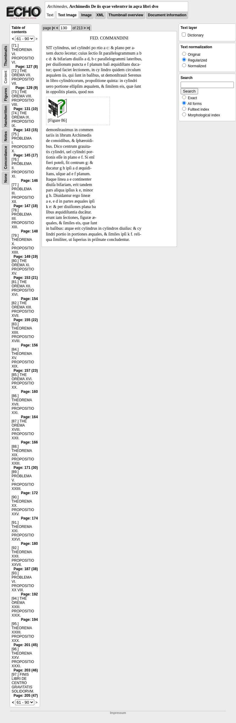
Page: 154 (29, 299)
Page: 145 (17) (26, 155)
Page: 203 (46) (26, 670)
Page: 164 (29, 417)
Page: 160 (29, 392)
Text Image (67, 15)
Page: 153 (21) (26, 278)
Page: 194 (29, 619)
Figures (6, 94)
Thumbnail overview (126, 15)
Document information (167, 15)
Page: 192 (29, 594)
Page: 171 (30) (26, 468)
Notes (6, 136)
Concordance (6, 157)
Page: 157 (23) (26, 370)
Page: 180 (29, 543)
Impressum (118, 713)
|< (53, 28)
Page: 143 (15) (26, 130)
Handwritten (6, 116)
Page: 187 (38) (26, 569)
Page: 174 (29, 518)
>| (88, 28)
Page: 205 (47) (26, 695)
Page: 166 (29, 442)
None (6, 178)
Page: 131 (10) (26, 109)
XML (100, 15)
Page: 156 (29, 345)
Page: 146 (29, 180)
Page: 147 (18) (26, 206)
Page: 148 (29, 231)
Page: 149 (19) (26, 256)
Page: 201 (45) (26, 645)
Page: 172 (29, 493)
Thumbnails (6, 56)
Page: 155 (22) (26, 320)
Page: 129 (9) (27, 88)
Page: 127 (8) (27, 67)
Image (86, 15)
